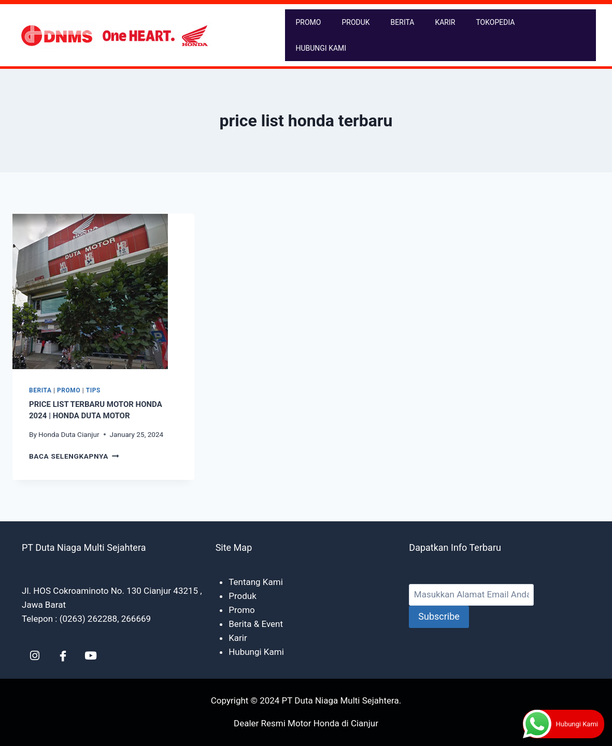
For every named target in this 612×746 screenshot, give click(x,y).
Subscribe (439, 616)
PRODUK (355, 22)
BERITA (403, 22)
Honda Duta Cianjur (68, 434)
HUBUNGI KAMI (320, 48)
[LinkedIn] (34, 655)
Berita (40, 390)
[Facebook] (62, 655)
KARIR (445, 22)
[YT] (90, 655)
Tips (93, 390)
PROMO (308, 22)
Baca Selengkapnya (74, 456)
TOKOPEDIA (495, 22)
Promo (68, 390)
